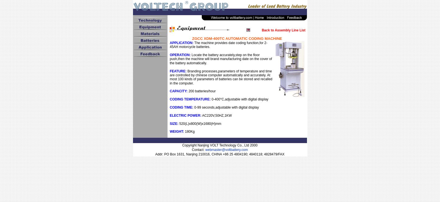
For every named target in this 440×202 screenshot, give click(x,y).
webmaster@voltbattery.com (226, 150)
